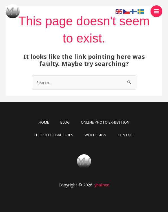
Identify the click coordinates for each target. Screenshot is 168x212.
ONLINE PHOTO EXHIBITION (105, 122)
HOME (44, 122)
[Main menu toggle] (156, 11)
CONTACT (126, 134)
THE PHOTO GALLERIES (53, 134)
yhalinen (101, 185)
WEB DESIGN (95, 134)
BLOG (65, 122)
